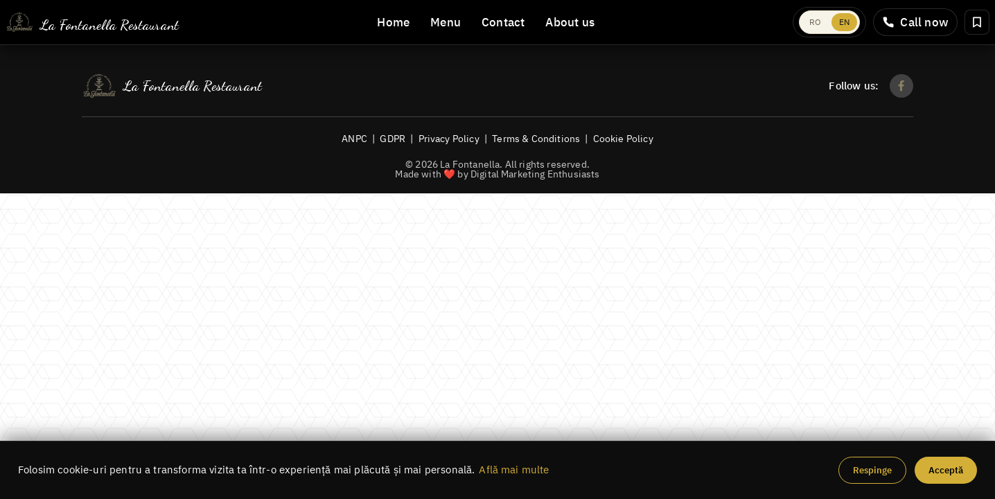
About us (570, 22)
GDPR (392, 138)
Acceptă (945, 470)
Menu (445, 22)
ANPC (354, 138)
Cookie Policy (623, 138)
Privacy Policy (449, 138)
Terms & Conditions (536, 138)
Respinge (872, 470)
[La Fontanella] (92, 22)
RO (815, 22)
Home (393, 22)
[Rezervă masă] (977, 22)
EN (844, 22)
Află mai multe (514, 469)
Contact (503, 22)
